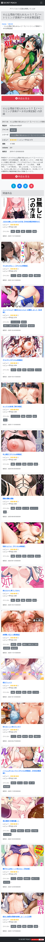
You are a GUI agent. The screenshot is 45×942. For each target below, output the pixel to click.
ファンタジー (15, 322)
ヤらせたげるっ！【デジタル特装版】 (15, 266)
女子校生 (30, 556)
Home (4, 24)
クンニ (29, 231)
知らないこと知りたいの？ (12, 727)
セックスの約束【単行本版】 (12, 406)
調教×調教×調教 (8, 498)
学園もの (37, 275)
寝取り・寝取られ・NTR (11, 326)
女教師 (28, 831)
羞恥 (23, 231)
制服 (34, 231)
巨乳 (25, 783)
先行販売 (23, 326)
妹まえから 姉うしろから (11, 590)
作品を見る (22, 98)
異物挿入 (27, 878)
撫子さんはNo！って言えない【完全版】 (17, 869)
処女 (19, 370)
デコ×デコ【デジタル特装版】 (13, 360)
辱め (18, 231)
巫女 (5, 420)
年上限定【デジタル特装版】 (12, 454)
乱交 (19, 644)
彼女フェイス (7, 682)
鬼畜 (24, 926)
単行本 (10, 24)
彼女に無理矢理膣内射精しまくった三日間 (17, 917)
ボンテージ (34, 508)
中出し (30, 926)
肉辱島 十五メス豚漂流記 (11, 635)
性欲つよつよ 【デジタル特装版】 (14, 546)
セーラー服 (7, 834)
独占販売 (31, 326)
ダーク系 (25, 508)
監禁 (36, 926)
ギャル (20, 783)
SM (5, 512)
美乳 (30, 275)
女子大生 (6, 882)
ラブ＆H (38, 370)
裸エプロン (35, 878)
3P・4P (31, 783)
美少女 (38, 556)
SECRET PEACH (9, 2)
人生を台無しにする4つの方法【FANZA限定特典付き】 (21, 222)
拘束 (13, 231)
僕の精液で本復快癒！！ (11, 821)
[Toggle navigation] (41, 3)
